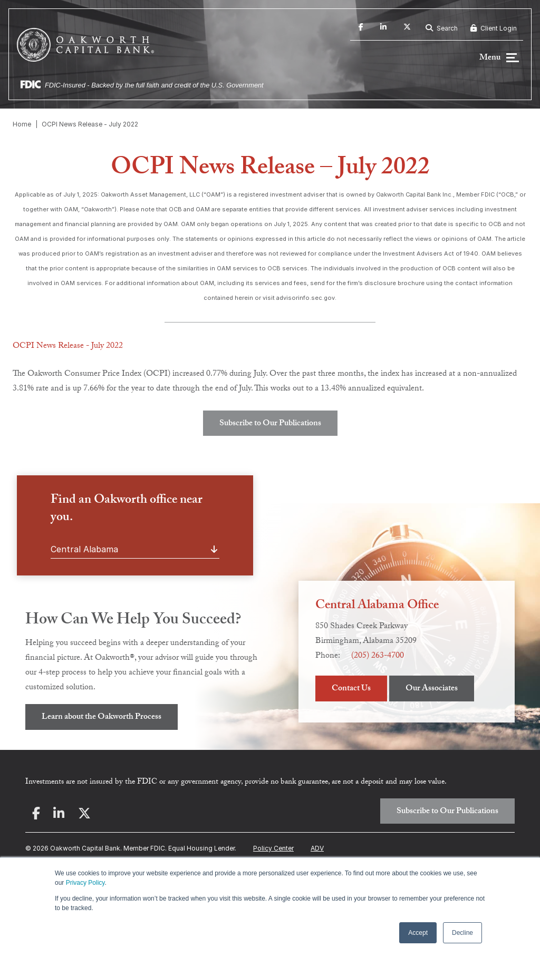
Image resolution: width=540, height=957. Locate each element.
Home (22, 124)
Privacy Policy (85, 882)
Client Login (493, 28)
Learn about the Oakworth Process (101, 717)
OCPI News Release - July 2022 (90, 124)
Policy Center (273, 848)
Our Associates (432, 689)
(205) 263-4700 (377, 656)
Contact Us (351, 689)
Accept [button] (418, 932)
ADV (317, 848)
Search (442, 28)
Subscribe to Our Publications (270, 424)
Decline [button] (462, 932)
